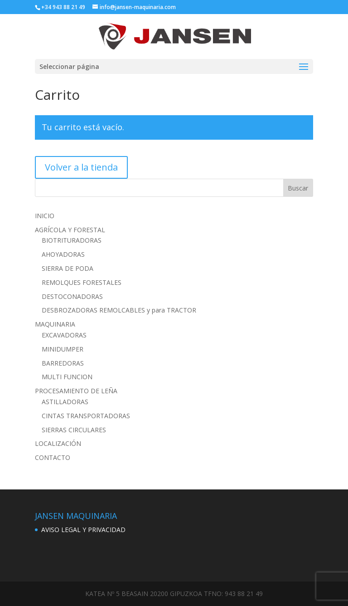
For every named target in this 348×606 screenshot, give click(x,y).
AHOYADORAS (63, 254)
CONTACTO (52, 457)
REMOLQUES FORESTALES (81, 282)
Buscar (298, 188)
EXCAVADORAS (64, 335)
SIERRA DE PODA (67, 268)
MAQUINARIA (55, 324)
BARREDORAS (63, 363)
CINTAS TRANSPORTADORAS (86, 415)
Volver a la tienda (81, 167)
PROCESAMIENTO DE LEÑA (76, 390)
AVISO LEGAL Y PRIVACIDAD (83, 529)
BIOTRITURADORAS (72, 240)
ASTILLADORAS (65, 401)
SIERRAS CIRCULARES (74, 429)
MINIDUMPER (62, 349)
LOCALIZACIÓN (58, 443)
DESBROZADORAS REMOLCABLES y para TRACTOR (119, 310)
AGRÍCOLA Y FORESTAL (70, 229)
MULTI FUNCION (67, 376)
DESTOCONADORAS (72, 296)
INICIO (44, 215)
